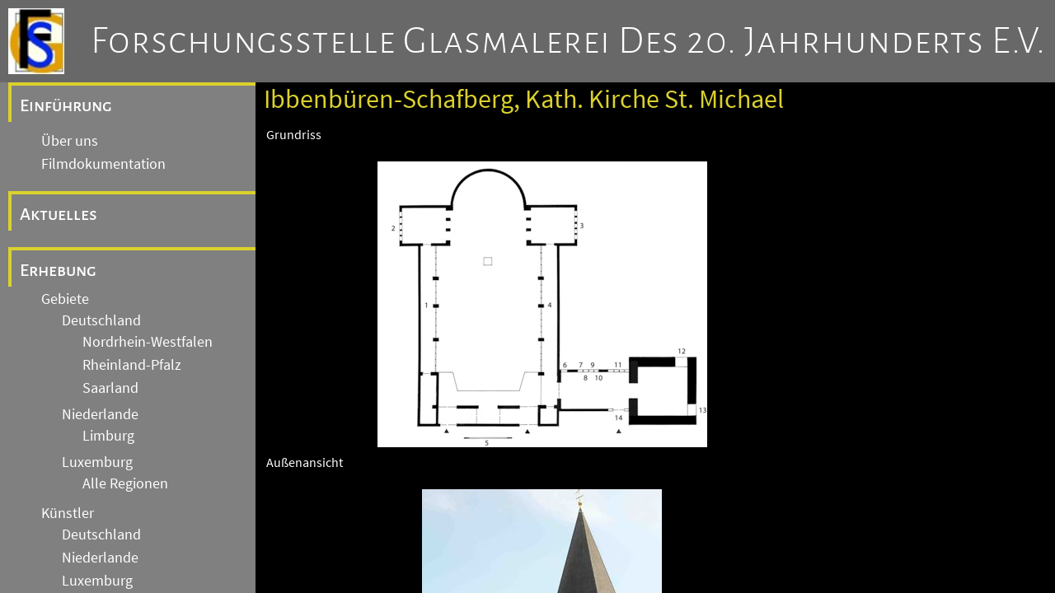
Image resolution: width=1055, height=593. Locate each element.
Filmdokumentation (103, 164)
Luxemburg (97, 462)
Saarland (110, 388)
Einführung (66, 105)
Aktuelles (58, 214)
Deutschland (101, 320)
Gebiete (65, 299)
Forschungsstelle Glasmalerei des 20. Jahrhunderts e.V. (568, 41)
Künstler (67, 513)
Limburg (108, 436)
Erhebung (58, 270)
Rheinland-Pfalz (131, 365)
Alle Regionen (125, 483)
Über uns (69, 141)
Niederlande (100, 414)
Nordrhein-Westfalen (147, 342)
